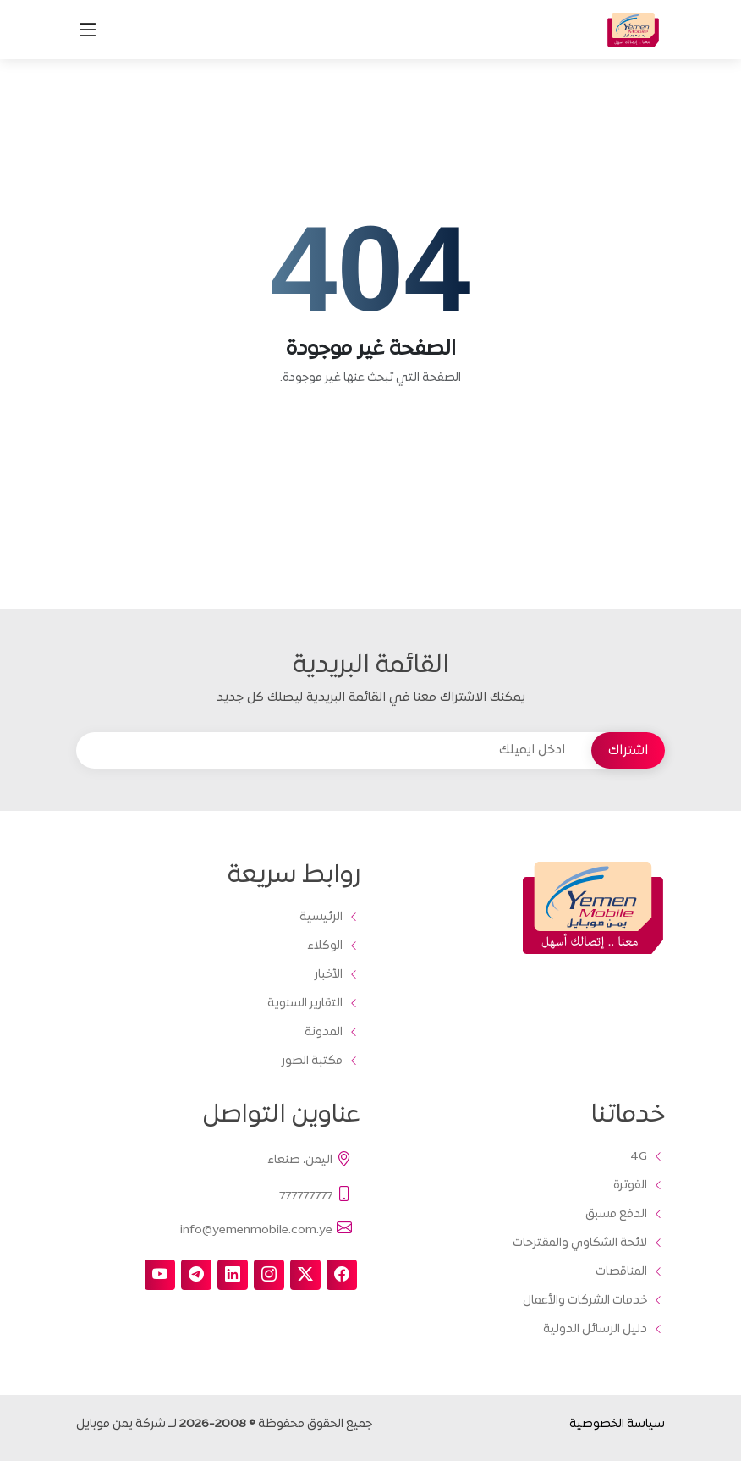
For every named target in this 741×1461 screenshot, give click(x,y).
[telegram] (196, 1275)
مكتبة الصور (312, 1061)
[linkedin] (232, 1275)
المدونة (324, 1033)
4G (638, 1157)
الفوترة (630, 1186)
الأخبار (329, 975)
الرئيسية (321, 917)
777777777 (316, 1194)
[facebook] (342, 1275)
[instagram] (269, 1275)
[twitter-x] (305, 1275)
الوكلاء (325, 946)
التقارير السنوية (305, 1004)
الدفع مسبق (616, 1215)
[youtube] (160, 1275)
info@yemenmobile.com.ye (267, 1229)
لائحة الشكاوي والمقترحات (580, 1243)
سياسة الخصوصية (617, 1424)
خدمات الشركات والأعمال (585, 1301)
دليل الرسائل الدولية (595, 1330)
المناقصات (621, 1272)
